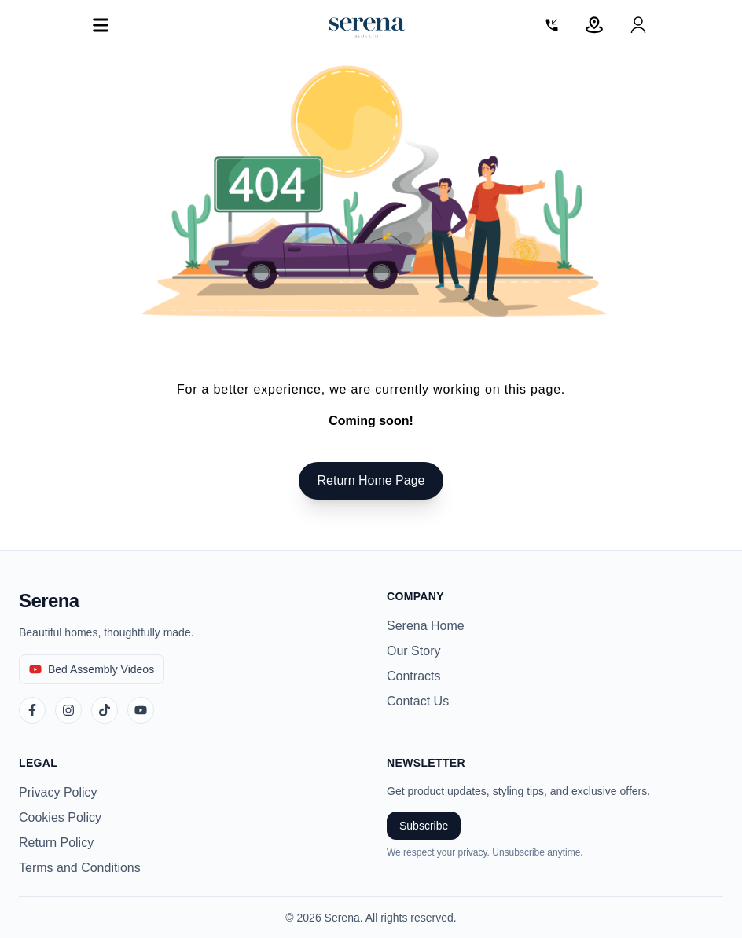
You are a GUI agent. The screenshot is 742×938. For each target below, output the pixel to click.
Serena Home (426, 625)
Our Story (413, 651)
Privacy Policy (58, 792)
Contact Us (418, 701)
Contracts (413, 676)
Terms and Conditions (80, 867)
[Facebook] (32, 710)
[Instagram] (68, 710)
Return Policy (56, 842)
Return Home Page (371, 480)
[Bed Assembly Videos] (91, 669)
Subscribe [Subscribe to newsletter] (423, 825)
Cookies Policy (60, 817)
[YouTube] (140, 710)
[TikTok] (104, 710)
